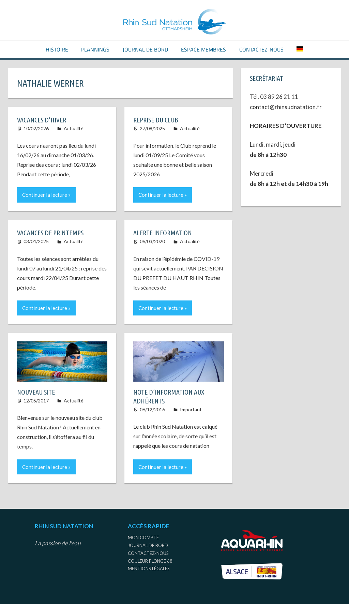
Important (191, 409)
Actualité (74, 128)
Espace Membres (203, 49)
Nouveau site (36, 392)
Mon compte (143, 537)
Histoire (57, 49)
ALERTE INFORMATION (162, 233)
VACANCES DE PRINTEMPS (50, 233)
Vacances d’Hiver (41, 120)
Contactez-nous (261, 49)
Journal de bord (145, 49)
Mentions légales (149, 568)
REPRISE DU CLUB (155, 120)
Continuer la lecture (44, 195)
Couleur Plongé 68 (150, 561)
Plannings (95, 49)
